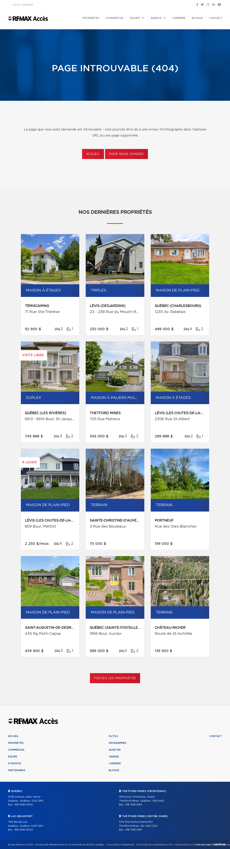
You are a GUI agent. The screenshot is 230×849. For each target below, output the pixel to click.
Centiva (218, 844)
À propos (14, 763)
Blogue (197, 18)
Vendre (114, 756)
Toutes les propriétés (115, 678)
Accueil (93, 154)
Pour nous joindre (126, 154)
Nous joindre (23, 5)
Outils (113, 736)
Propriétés (91, 18)
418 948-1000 (23, 804)
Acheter (115, 750)
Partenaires (16, 770)
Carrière (178, 18)
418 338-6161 (133, 804)
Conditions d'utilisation (189, 845)
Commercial (115, 18)
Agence (156, 18)
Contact (215, 18)
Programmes (117, 743)
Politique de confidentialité (154, 845)
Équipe (135, 18)
